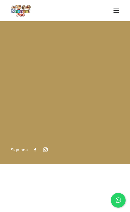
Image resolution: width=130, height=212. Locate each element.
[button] (116, 10)
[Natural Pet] (21, 10)
